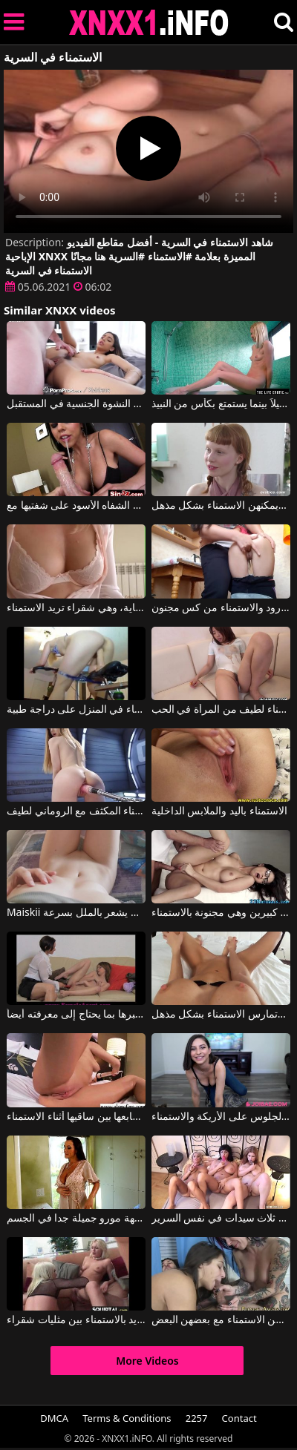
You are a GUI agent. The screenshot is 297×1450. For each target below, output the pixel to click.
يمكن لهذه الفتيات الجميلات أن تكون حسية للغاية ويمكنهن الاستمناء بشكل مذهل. (220, 506)
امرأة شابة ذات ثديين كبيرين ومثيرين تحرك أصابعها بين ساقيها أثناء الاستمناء (76, 1117)
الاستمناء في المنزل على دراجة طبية (76, 710)
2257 (197, 1418)
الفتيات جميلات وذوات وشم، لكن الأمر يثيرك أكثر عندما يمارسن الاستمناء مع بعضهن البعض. (220, 1320)
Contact (239, 1418)
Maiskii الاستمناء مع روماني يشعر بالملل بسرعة (76, 913)
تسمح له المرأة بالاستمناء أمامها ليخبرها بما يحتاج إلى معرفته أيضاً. (76, 1015)
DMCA (54, 1418)
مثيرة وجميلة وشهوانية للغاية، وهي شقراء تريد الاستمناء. (76, 608)
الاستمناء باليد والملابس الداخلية (219, 811)
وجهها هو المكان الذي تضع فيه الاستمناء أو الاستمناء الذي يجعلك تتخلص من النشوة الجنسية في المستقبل (76, 404)
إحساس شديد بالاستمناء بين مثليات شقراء (76, 1320)
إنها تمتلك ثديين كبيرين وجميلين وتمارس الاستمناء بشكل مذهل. (220, 1015)
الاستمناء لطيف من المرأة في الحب (220, 710)
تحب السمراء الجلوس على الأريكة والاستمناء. (220, 1117)
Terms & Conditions (126, 1418)
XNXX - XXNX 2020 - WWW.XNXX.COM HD (149, 23)
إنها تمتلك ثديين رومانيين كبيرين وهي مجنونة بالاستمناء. (220, 913)
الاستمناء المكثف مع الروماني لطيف (76, 811)
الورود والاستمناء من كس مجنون (220, 608)
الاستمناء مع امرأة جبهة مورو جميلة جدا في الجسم (76, 1219)
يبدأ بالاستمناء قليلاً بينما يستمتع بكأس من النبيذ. (220, 404)
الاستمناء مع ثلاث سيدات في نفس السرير (220, 1219)
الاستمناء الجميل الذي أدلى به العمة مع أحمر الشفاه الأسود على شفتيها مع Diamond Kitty (76, 506)
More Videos (147, 1361)
